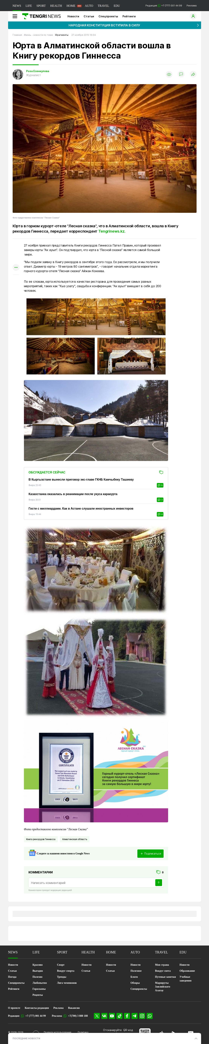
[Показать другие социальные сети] (16, 267)
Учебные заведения (185, 978)
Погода (12, 976)
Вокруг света (163, 970)
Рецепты (38, 995)
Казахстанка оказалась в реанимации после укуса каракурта (73, 494)
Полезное (136, 970)
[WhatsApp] (150, 1016)
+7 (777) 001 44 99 (35, 1015)
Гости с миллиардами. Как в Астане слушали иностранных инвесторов (81, 508)
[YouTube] (112, 1016)
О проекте (14, 1008)
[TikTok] (119, 1016)
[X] (97, 1016)
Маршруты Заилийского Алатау (162, 986)
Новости (73, 16)
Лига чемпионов (67, 982)
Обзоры (135, 982)
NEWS (17, 5)
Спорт (61, 964)
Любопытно (40, 982)
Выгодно (38, 970)
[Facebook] (127, 1016)
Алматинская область (74, 839)
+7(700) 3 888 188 (78, 1015)
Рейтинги (129, 16)
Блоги (134, 976)
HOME (71, 5)
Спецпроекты (108, 16)
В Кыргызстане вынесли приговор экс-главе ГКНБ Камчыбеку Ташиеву (81, 479)
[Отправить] (158, 882)
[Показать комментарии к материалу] (16, 280)
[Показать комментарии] (181, 74)
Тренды (61, 976)
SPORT (41, 5)
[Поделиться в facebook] (16, 260)
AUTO (89, 5)
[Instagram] (142, 1016)
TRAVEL (103, 5)
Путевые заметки (165, 976)
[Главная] (40, 16)
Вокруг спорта (65, 970)
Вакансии (74, 1008)
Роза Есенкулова (37, 71)
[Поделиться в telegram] (16, 253)
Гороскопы (39, 989)
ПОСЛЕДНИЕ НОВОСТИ (26, 1038)
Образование (187, 970)
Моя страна (162, 964)
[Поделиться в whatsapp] (16, 245)
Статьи (89, 16)
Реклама (192, 5)
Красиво (38, 964)
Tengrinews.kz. (112, 231)
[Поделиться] (193, 74)
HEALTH (56, 5)
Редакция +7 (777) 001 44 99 (163, 5)
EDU (117, 5)
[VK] (104, 1016)
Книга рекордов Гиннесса (40, 839)
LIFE (29, 5)
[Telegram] (135, 1016)
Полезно (37, 976)
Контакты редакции (37, 1008)
